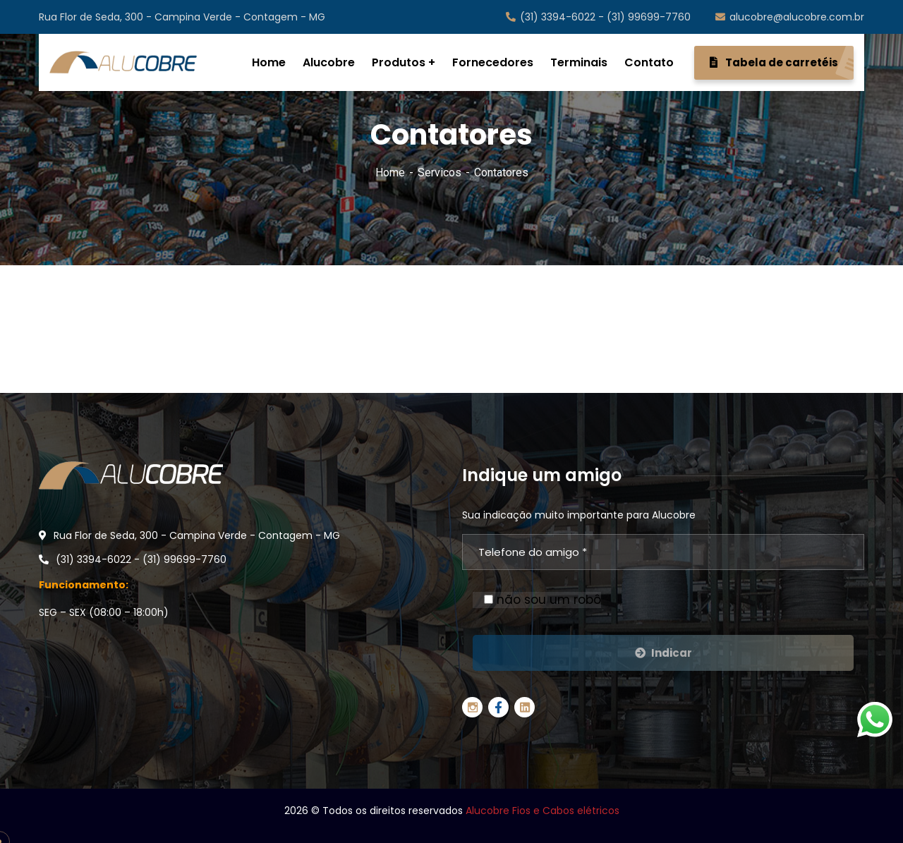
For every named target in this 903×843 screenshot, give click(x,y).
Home (390, 172)
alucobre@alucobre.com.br (789, 17)
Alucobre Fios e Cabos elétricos (542, 810)
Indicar (663, 652)
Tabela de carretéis (782, 63)
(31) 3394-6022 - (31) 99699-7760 (598, 17)
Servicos (439, 172)
